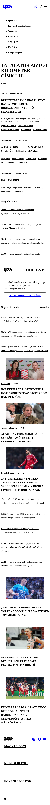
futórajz (10, 163)
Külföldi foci (16, 763)
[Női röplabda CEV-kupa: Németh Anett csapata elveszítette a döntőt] (25, 648)
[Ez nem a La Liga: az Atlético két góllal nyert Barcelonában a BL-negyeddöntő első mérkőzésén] (25, 698)
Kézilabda (5, 384)
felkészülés (28, 188)
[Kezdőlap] (7, 6)
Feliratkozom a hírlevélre (25, 296)
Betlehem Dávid (40, 130)
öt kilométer (26, 130)
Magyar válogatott (9, 428)
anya (9, 188)
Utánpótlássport (15, 52)
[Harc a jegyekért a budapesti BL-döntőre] (25, 254)
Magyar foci (15, 746)
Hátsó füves (13, 47)
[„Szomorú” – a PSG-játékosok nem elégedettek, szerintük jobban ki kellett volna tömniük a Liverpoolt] (25, 501)
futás (3, 163)
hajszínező (17, 188)
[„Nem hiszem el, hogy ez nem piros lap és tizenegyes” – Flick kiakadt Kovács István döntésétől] (25, 241)
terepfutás (5, 159)
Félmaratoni (19, 192)
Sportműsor (13, 31)
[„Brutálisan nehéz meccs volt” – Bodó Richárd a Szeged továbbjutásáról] (25, 598)
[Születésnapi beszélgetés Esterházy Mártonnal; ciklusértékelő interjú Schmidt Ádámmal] (25, 530)
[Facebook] (39, 739)
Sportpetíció (13, 20)
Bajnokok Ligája (8, 473)
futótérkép (42, 159)
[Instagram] (33, 739)
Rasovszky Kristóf (25, 126)
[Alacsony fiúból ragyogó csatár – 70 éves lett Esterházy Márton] (25, 423)
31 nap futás (31, 159)
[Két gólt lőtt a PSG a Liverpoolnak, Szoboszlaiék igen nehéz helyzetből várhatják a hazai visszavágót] (25, 319)
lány (3, 188)
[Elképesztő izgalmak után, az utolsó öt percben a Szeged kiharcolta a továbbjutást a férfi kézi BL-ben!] (25, 334)
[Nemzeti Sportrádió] (35, 6)
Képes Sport (13, 36)
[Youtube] (44, 739)
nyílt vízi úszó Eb (8, 126)
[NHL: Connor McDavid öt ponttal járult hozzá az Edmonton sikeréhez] (25, 226)
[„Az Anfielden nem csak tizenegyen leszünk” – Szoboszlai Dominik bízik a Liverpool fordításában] (25, 468)
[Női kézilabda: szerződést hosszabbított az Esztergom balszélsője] (25, 379)
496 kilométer (18, 159)
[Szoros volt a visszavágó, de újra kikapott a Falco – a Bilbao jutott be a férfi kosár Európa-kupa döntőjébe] (25, 547)
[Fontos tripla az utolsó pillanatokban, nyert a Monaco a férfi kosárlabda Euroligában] (25, 563)
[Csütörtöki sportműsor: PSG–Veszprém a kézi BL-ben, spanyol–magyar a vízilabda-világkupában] (25, 515)
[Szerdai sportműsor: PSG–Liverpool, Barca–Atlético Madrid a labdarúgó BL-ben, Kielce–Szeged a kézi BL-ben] (25, 348)
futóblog (38, 188)
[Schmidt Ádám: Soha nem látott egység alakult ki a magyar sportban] (25, 211)
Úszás (4, 93)
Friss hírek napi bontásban (19, 26)
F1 (6, 799)
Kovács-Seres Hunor (10, 130)
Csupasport (13, 42)
